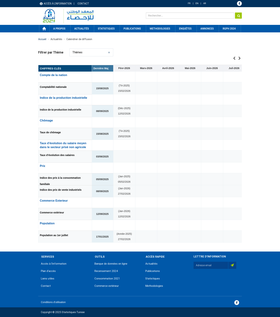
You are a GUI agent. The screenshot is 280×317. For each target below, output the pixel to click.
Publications (132, 28)
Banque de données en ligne (110, 263)
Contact (83, 3)
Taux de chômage (50, 132)
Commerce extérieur (52, 212)
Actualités (151, 263)
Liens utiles (47, 278)
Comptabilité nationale (53, 87)
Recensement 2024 (106, 271)
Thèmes (91, 52)
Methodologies (154, 285)
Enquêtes (185, 28)
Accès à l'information (58, 3)
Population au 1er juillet (54, 235)
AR (204, 3)
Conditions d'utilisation (53, 302)
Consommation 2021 (107, 278)
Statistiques (152, 278)
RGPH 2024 (229, 28)
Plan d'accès (48, 271)
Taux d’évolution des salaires (57, 155)
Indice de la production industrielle (60, 109)
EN (197, 3)
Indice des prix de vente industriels (60, 189)
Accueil (44, 28)
